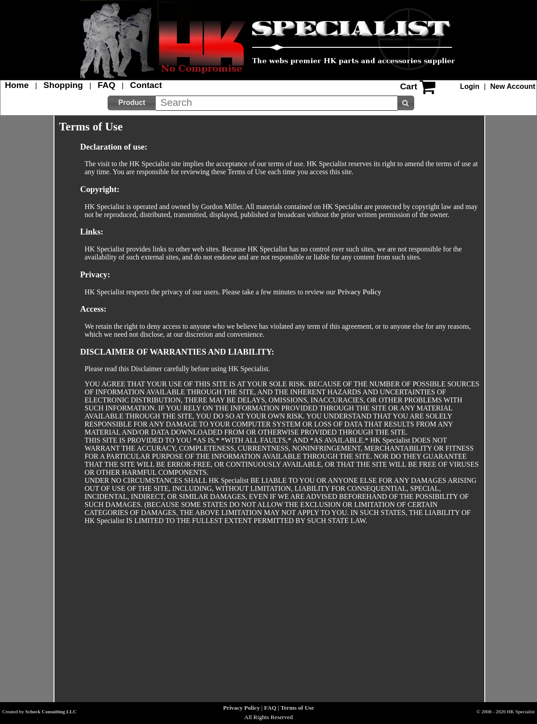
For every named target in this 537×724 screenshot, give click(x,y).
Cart (408, 86)
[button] (132, 103)
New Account (512, 86)
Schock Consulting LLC (51, 711)
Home (17, 85)
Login (470, 86)
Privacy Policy (359, 292)
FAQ (106, 85)
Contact (146, 85)
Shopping (63, 85)
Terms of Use (297, 707)
